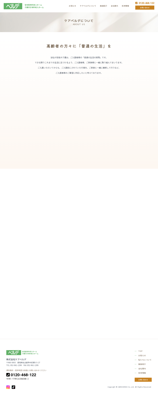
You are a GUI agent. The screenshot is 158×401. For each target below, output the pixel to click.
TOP (140, 351)
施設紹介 (103, 6)
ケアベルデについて (88, 6)
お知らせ (72, 6)
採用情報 (125, 6)
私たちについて (145, 360)
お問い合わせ (145, 7)
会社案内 (114, 6)
